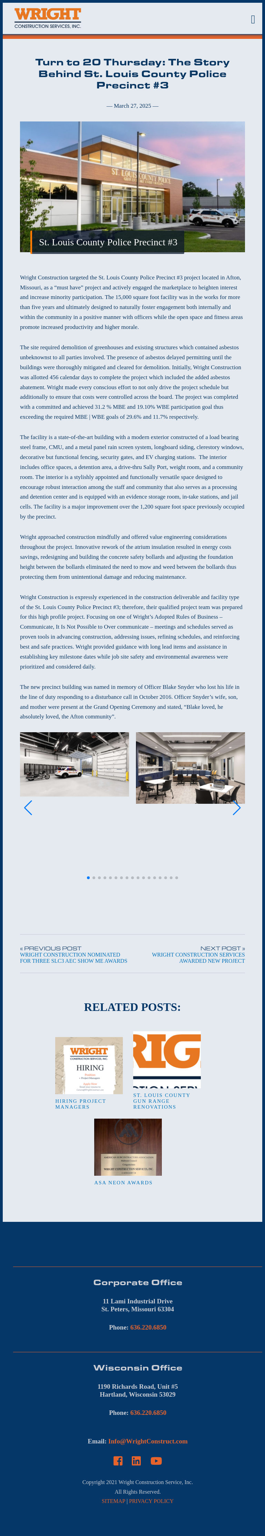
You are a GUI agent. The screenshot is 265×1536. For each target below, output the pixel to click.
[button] (88, 877)
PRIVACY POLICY (151, 1501)
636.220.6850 (148, 1327)
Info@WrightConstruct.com (148, 1441)
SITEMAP (113, 1501)
